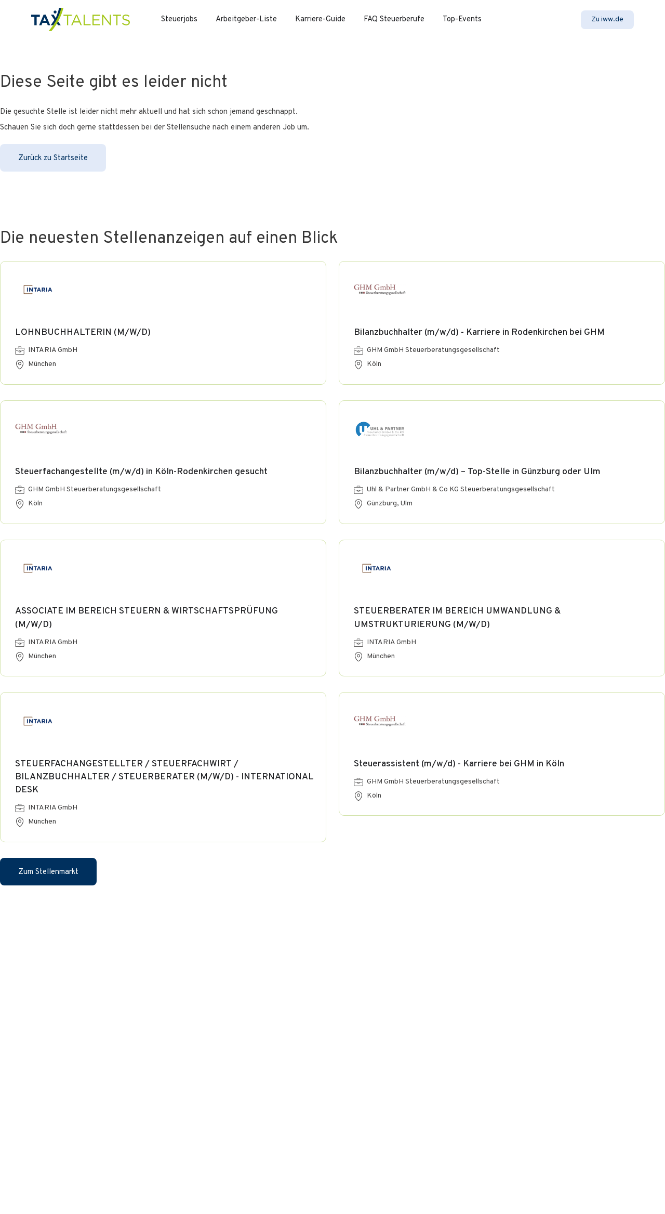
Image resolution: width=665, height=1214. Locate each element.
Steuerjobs (179, 19)
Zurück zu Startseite (53, 158)
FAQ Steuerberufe (394, 19)
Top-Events (462, 19)
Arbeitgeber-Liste (246, 19)
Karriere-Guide (320, 19)
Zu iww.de (607, 19)
